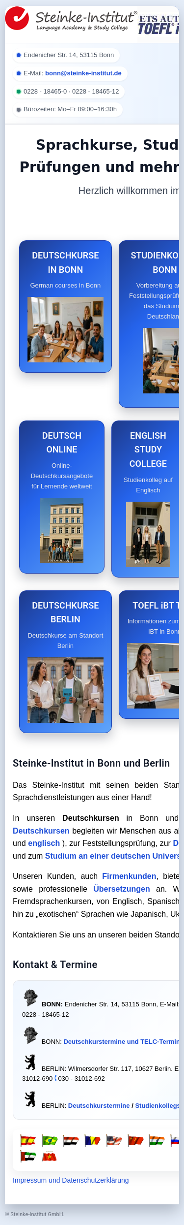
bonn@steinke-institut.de (83, 73)
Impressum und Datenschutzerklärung (71, 1180)
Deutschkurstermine (99, 1105)
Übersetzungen (121, 889)
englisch (44, 843)
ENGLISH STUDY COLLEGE (148, 449)
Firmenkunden (129, 876)
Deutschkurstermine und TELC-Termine (123, 1041)
